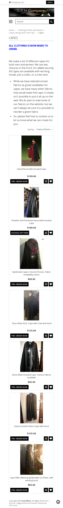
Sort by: (31, 129)
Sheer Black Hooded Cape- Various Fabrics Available (31, 376)
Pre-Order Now (19, 181)
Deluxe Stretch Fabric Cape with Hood (31, 426)
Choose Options (19, 232)
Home (11, 30)
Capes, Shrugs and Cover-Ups (21, 32)
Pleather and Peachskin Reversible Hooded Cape (31, 222)
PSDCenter (13, 505)
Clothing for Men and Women (30, 30)
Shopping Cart (17, 2)
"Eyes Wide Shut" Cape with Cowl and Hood (32, 323)
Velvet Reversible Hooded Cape (31, 169)
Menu (50, 2)
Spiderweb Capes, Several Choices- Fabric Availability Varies (31, 273)
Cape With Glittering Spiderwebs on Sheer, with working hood (31, 479)
